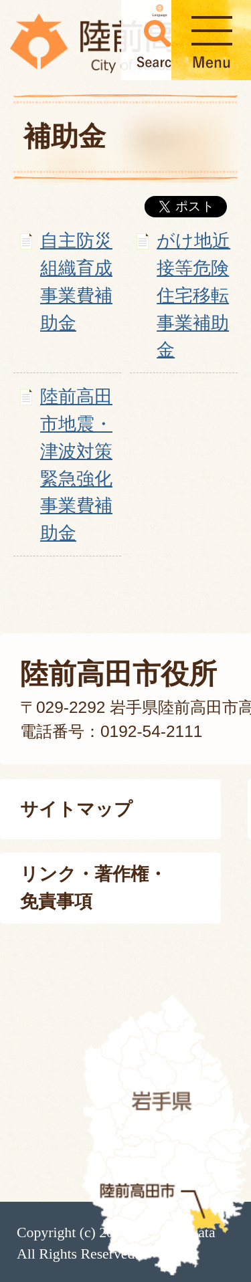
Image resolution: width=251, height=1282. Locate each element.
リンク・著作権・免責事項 (93, 887)
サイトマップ (76, 808)
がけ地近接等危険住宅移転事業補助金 (193, 295)
